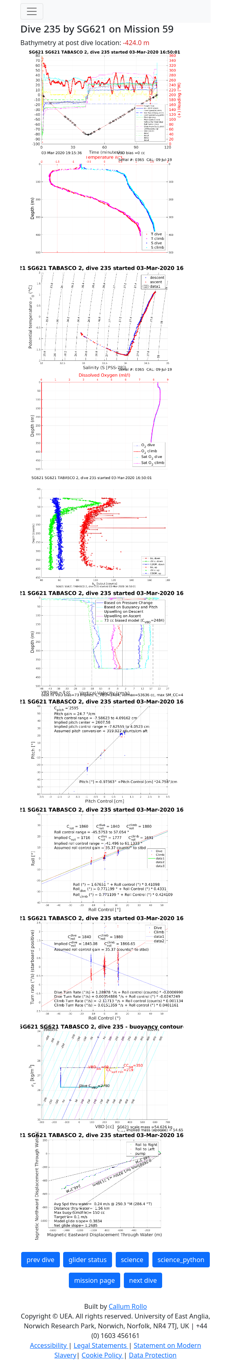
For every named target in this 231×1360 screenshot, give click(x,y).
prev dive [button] (40, 1259)
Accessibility (49, 1345)
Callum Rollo (128, 1306)
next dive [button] (143, 1280)
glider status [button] (87, 1259)
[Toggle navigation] (31, 11)
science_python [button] (181, 1259)
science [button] (132, 1259)
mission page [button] (94, 1280)
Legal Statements (101, 1345)
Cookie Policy (102, 1355)
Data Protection (152, 1355)
